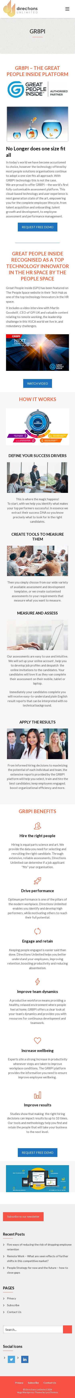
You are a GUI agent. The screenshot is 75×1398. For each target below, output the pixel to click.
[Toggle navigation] (67, 9)
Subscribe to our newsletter (23, 1216)
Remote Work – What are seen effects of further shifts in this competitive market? (37, 1258)
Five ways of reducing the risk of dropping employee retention (39, 1247)
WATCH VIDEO (37, 383)
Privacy (11, 1298)
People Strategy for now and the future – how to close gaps (37, 1270)
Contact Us (14, 1312)
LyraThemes (51, 1392)
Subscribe (13, 1305)
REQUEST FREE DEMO (37, 227)
